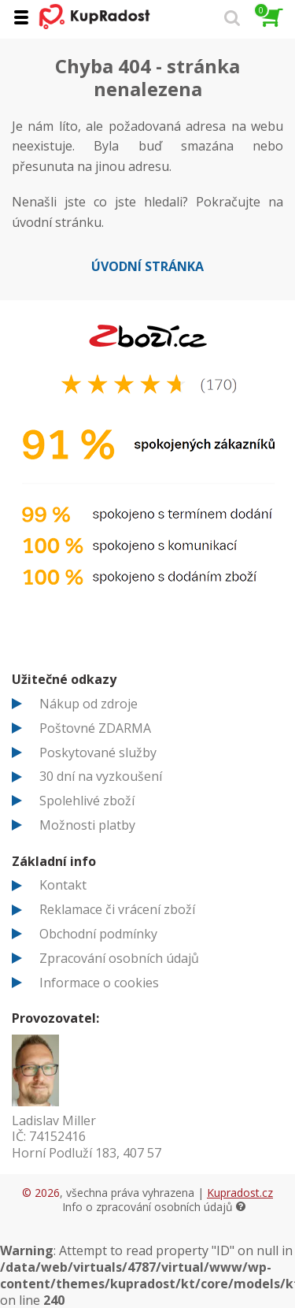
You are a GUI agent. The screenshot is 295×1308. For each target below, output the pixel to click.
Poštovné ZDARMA (95, 728)
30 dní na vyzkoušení (100, 776)
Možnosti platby (87, 825)
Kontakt (63, 885)
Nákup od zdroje (88, 703)
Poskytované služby (98, 752)
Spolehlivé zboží (87, 800)
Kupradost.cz (240, 1192)
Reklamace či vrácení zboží (117, 909)
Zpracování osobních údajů (119, 958)
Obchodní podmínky (98, 933)
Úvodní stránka (147, 266)
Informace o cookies (99, 982)
